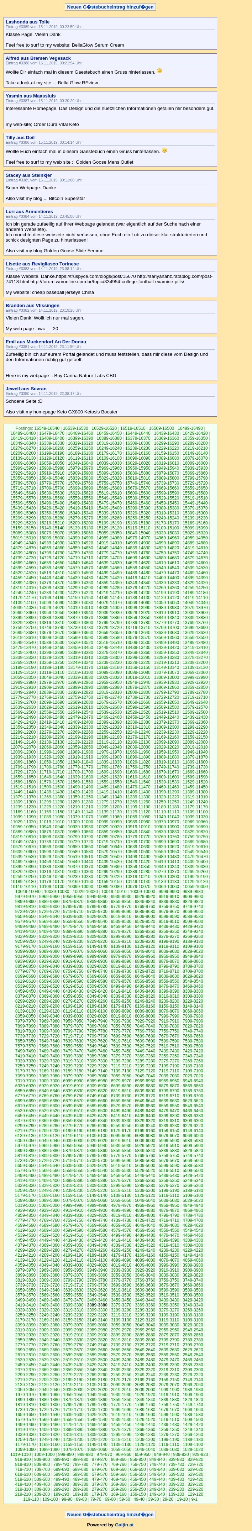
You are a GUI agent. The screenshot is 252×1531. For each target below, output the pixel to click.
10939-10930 (80, 826)
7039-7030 (169, 1075)
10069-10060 (166, 886)
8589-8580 (97, 981)
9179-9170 (25, 946)
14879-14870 (23, 547)
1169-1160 (49, 1444)
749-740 (157, 1464)
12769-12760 (51, 697)
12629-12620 (51, 707)
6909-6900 (97, 1085)
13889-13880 (51, 617)
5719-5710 (73, 1160)
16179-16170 (109, 453)
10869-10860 (80, 831)
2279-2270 (73, 1374)
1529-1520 (145, 1419)
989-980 (85, 1454)
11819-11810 (166, 762)
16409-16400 (51, 438)
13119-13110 (51, 672)
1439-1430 (169, 1424)
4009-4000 (145, 1265)
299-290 (61, 1489)
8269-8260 (97, 1001)
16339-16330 (51, 443)
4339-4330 (121, 1245)
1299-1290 (121, 1434)
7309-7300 (97, 1060)
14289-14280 (109, 587)
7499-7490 (25, 1051)
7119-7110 (169, 1070)
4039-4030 (73, 1265)
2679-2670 (73, 1349)
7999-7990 (169, 1016)
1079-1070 (73, 1449)
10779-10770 (138, 836)
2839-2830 (73, 1339)
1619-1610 (121, 1414)
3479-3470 (73, 1300)
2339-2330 (121, 1369)
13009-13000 (166, 677)
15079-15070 (51, 532)
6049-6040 (49, 1140)
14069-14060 (138, 602)
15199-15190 (109, 523)
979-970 (104, 1454)
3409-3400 (49, 1305)
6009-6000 (145, 1140)
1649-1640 (49, 1414)
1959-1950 (73, 1394)
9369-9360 (145, 931)
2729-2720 (145, 1344)
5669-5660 (193, 1160)
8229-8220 (193, 1001)
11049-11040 (166, 816)
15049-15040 (138, 532)
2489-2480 (145, 1359)
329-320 (195, 1484)
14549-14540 (166, 567)
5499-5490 (25, 1175)
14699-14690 (138, 557)
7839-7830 (169, 1026)
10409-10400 (195, 861)
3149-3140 (97, 1320)
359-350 (138, 1484)
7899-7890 (25, 1026)
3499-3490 (25, 1300)
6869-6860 (193, 1085)
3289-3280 (145, 1310)
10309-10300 (80, 871)
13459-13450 (80, 647)
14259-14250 (195, 587)
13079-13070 (166, 672)
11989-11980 (80, 752)
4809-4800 (145, 1215)
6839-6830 (73, 1090)
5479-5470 (73, 1175)
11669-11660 (195, 772)
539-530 (176, 1474)
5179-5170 (25, 1195)
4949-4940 (193, 1205)
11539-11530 (166, 782)
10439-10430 (109, 861)
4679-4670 (73, 1225)
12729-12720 (166, 697)
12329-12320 (109, 727)
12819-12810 (109, 692)
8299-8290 (25, 1001)
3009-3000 (49, 1329)
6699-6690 (25, 1100)
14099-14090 (51, 602)
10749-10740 (23, 841)
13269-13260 (23, 662)
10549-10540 (195, 851)
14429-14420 (109, 577)
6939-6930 (25, 1085)
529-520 (195, 1474)
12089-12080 (195, 742)
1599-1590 (169, 1414)
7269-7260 (193, 1060)
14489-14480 (138, 572)
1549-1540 (97, 1419)
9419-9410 (25, 931)
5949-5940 (97, 1145)
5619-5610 (121, 1165)
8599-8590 (73, 981)
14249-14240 (23, 592)
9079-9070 (73, 951)
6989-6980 (97, 1080)
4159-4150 (169, 1255)
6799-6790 (169, 1090)
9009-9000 (49, 956)
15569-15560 (51, 498)
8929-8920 (49, 961)
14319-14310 (23, 587)
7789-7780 (97, 1031)
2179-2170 (121, 1379)
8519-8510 (73, 986)
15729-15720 (195, 483)
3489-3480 (49, 1300)
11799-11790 (23, 767)
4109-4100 (97, 1260)
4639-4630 (169, 1225)
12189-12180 (109, 737)
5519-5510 (169, 1170)
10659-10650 (80, 846)
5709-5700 (97, 1160)
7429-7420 (193, 1051)
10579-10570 (109, 851)
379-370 (99, 1484)
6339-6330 (121, 1120)
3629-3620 (97, 1290)
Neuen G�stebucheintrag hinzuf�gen (110, 7)
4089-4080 (145, 1260)
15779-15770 (51, 483)
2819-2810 (121, 1339)
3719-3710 (73, 1285)
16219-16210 (195, 448)
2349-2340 (97, 1369)
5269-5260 (193, 1185)
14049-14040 (195, 602)
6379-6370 (25, 1120)
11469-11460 (166, 787)
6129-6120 (49, 1135)
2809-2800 (145, 1339)
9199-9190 (169, 941)
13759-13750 (23, 627)
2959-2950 (169, 1329)
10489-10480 (166, 856)
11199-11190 (138, 806)
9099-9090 (25, 951)
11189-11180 (166, 806)
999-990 (66, 1454)
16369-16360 (166, 438)
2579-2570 (121, 1354)
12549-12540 (80, 712)
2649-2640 (145, 1349)
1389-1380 (97, 1429)
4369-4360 (49, 1245)
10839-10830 (166, 831)
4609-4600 (49, 1230)
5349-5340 (193, 1180)
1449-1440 (145, 1424)
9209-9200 (145, 941)
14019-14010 (80, 607)
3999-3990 (169, 1265)
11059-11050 (138, 816)
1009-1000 (44, 1454)
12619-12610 (80, 707)
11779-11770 (80, 767)
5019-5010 (25, 1205)
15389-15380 (166, 508)
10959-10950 (23, 826)
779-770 (99, 1464)
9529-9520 (145, 921)
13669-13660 (80, 632)
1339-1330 (25, 1434)
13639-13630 (166, 632)
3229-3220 (97, 1315)
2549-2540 (193, 1354)
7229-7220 (97, 1065)
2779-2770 (25, 1344)
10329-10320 (23, 871)
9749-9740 (193, 906)
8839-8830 (73, 966)
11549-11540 (138, 782)
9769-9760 (145, 906)
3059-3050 (121, 1325)
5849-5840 (145, 1150)
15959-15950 (138, 468)
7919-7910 (169, 1021)
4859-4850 (25, 1215)
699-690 (61, 1469)
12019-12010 (195, 747)
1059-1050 (121, 1449)
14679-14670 (195, 557)
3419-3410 (25, 1305)
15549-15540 (109, 498)
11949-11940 (195, 752)
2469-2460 (193, 1359)
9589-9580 (193, 916)
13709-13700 (166, 627)
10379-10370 (80, 866)
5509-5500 (193, 1170)
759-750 (138, 1464)
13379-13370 (109, 652)
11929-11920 (51, 757)
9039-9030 (169, 951)
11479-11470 (138, 787)
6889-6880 (145, 1085)
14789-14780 (80, 552)
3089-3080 (49, 1325)
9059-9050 (121, 951)
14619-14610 (166, 562)
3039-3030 (169, 1325)
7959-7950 (73, 1021)
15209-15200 (80, 523)
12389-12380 (138, 722)
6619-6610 (25, 1105)
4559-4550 (169, 1230)
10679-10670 (23, 846)
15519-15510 (195, 498)
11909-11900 (109, 757)
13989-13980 (166, 607)
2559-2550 (169, 1354)
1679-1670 (169, 1409)
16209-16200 (23, 453)
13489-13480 (195, 642)
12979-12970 (51, 682)
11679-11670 (166, 772)
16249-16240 (109, 448)
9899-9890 (25, 901)
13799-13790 (109, 622)
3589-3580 (193, 1290)
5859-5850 (121, 1150)
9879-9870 (73, 901)
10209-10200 (166, 876)
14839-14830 (138, 547)
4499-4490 (121, 1235)
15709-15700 (51, 488)
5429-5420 (193, 1175)
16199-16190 (51, 453)
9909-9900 (193, 896)
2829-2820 (97, 1339)
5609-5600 (145, 1165)
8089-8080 (145, 1011)
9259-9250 (25, 941)
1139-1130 (121, 1444)
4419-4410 (121, 1240)
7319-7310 (73, 1060)
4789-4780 (193, 1215)
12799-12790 (166, 692)
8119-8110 (73, 1011)
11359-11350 (80, 796)
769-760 (119, 1464)
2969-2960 (145, 1329)
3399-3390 (73, 1305)
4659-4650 (121, 1225)
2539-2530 (25, 1359)
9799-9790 (73, 906)
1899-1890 (25, 1399)
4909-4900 (97, 1210)
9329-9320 (49, 936)
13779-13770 (166, 622)
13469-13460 (51, 647)
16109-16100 (109, 458)
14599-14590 (23, 567)
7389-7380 (97, 1056)
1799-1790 (73, 1404)
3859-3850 (121, 1275)
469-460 (119, 1479)
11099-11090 (23, 816)
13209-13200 (195, 662)
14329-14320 (195, 582)
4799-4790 (169, 1215)
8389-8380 (193, 991)
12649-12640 (195, 702)
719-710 (23, 1469)
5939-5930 (121, 1145)
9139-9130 (121, 946)
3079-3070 (73, 1325)
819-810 (23, 1464)
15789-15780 (23, 483)
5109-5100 (193, 1195)
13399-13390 (51, 652)
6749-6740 (97, 1095)
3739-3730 (25, 1285)
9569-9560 (49, 921)
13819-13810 (51, 622)
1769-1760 (145, 1404)
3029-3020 (193, 1325)
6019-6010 (121, 1140)
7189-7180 (193, 1065)
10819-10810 (23, 836)
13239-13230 (109, 662)
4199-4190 (73, 1255)
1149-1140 (97, 1444)
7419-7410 (25, 1056)
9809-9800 (49, 906)
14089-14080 (80, 602)
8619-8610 (25, 981)
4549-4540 (193, 1230)
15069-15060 (80, 532)
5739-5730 (25, 1160)
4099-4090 (121, 1260)
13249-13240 (80, 662)
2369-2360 (49, 1369)
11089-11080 (51, 816)
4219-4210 (25, 1255)
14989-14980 (109, 537)
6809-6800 (145, 1090)
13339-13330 (23, 657)
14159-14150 (80, 597)
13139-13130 (195, 667)
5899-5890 (25, 1150)
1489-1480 (49, 1424)
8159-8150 (169, 1006)
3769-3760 (145, 1280)
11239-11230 (23, 806)
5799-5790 (73, 1155)
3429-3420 (193, 1300)
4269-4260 (97, 1250)
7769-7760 (145, 1031)
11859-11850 (51, 762)
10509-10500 (109, 856)
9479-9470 (73, 926)
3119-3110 (169, 1320)
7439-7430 (169, 1051)
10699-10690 (166, 841)
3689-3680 (145, 1285)
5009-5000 (49, 1205)
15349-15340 (80, 513)
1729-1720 (49, 1409)
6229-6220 (193, 1125)
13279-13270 (195, 657)
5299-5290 (121, 1185)
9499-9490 (25, 926)
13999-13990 (138, 607)
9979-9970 (25, 896)
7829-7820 (193, 1026)
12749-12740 (109, 697)
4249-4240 (145, 1250)
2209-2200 (49, 1379)
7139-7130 (121, 1070)
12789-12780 (195, 692)
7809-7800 (49, 1031)
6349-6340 (97, 1120)
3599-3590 (169, 1290)
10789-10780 (109, 836)
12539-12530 (109, 712)
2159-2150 (169, 1379)
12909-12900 (51, 687)
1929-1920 (145, 1394)
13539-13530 (51, 642)
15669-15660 (166, 488)
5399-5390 (73, 1180)
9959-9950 (73, 896)
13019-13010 (138, 677)
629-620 (195, 1469)
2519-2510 (73, 1359)
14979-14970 (138, 537)
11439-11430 (51, 792)
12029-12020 (166, 747)
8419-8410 (121, 991)
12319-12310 (138, 727)
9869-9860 (97, 901)
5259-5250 (25, 1190)
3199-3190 (169, 1315)
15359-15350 (51, 513)
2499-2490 (121, 1359)
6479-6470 (169, 1110)
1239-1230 (73, 1439)
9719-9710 (73, 911)
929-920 (200, 1454)
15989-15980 (51, 468)
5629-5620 (97, 1165)
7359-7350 (169, 1056)
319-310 (23, 1489)
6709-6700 (193, 1095)
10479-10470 (195, 856)
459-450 (138, 1479)
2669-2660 (97, 1349)
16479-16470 (51, 433)
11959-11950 (166, 752)
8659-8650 (121, 976)
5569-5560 (49, 1170)
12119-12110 (109, 742)
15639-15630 (51, 493)
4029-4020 (97, 1265)
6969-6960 (145, 1080)
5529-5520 (145, 1170)
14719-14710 (80, 557)
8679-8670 (73, 976)
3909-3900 (193, 1270)
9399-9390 (73, 931)
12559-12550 (51, 712)
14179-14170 (23, 597)
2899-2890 (121, 1334)
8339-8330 (121, 996)
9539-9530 (121, 921)
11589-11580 (23, 782)
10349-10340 (166, 866)
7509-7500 (193, 1046)
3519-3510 (169, 1295)
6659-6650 (121, 1100)
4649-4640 (145, 1225)
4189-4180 (97, 1255)
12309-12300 (166, 727)
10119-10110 (23, 886)
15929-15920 (23, 473)
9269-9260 (193, 936)
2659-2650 (121, 1349)
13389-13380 (80, 652)
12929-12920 (195, 682)
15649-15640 (23, 493)
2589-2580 (97, 1354)
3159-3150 (73, 1320)
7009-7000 (49, 1080)
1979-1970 (25, 1394)
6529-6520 (49, 1110)
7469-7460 (97, 1051)
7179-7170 (25, 1070)
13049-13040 (51, 677)
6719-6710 (169, 1095)
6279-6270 (73, 1125)
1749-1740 (193, 1404)
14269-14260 (166, 587)
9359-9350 (169, 931)
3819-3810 (25, 1280)
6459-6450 (25, 1115)
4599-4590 (73, 1230)
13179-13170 (80, 667)
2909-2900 (97, 1334)
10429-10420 (138, 861)
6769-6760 (49, 1095)
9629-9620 (97, 916)
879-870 (99, 1459)
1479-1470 (73, 1424)
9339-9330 (25, 936)
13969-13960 (23, 612)
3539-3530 (121, 1295)
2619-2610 (25, 1354)
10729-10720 (80, 841)
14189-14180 (195, 592)
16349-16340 (23, 443)
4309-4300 (193, 1245)
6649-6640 (145, 1100)
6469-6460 (193, 1110)
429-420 (195, 1479)
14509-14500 (80, 572)
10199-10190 (195, 876)
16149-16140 (195, 453)
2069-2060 (193, 1384)
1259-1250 (25, 1439)
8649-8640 (145, 976)
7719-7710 (73, 1036)
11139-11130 (109, 811)
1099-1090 (25, 1449)
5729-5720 (49, 1160)
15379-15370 (195, 508)
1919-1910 (169, 1394)
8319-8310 (169, 996)
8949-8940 (193, 956)
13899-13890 (23, 617)
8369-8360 (49, 996)
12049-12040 (109, 747)
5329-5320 (49, 1185)
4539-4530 (25, 1235)
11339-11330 (138, 796)
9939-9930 (121, 896)
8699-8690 (25, 976)
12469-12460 (109, 717)
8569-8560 (145, 981)
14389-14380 (23, 582)
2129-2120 (49, 1384)
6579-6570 (121, 1105)
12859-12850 (195, 687)
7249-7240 (49, 1065)
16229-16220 (166, 448)
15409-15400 (109, 508)
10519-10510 (80, 856)
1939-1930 (121, 1394)
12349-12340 (51, 727)
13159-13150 (138, 667)
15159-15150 (23, 528)
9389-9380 (97, 931)
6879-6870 (169, 1085)
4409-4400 (145, 1240)
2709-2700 (193, 1344)
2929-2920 (49, 1334)
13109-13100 (80, 672)
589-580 (80, 1474)
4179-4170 (121, 1255)
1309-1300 (97, 1434)
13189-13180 (51, 667)
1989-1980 (193, 1389)
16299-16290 (166, 443)
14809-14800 (23, 552)
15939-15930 (195, 468)
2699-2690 (25, 1349)
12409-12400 (80, 722)
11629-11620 (109, 777)
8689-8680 (49, 976)
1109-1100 (193, 1444)
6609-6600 (49, 1105)
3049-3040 (145, 1325)
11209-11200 (109, 806)
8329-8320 (145, 996)
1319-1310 (73, 1434)
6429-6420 (97, 1115)
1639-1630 (73, 1414)
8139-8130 (25, 1011)
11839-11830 (109, 762)
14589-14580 (51, 567)
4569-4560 (145, 1230)
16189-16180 (80, 453)
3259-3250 (25, 1315)
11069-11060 (109, 816)
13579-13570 (138, 637)
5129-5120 (145, 1195)
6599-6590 (73, 1105)
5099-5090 (25, 1200)
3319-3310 (73, 1310)
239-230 (176, 1489)
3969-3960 (49, 1270)
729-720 (195, 1464)
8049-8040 (49, 1016)
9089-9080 (49, 951)
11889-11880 (166, 757)
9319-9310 (73, 936)
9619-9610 (121, 916)
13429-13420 (166, 647)
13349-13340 (195, 652)
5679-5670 (169, 1160)
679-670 (99, 1469)
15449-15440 (195, 503)
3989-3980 (193, 1265)
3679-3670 (169, 1285)
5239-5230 (73, 1190)
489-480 (80, 1479)
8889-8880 (145, 961)
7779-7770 (121, 1031)
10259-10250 (23, 876)
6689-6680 (49, 1100)
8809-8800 (145, 966)
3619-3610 (121, 1290)
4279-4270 (73, 1250)
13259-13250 (51, 662)
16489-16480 (23, 433)
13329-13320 (51, 657)
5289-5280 (145, 1185)
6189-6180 (97, 1130)
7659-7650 (25, 1041)
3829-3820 (193, 1275)
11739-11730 (195, 767)
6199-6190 (73, 1130)
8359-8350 (73, 996)
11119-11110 (166, 811)
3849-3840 (145, 1275)
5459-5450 (121, 1175)
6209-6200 (49, 1130)
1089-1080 (49, 1449)
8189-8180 (97, 1006)
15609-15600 (138, 493)
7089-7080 (49, 1075)
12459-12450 (138, 717)
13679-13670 (51, 632)
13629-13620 (195, 632)
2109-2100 (97, 1384)
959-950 (143, 1454)
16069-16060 (23, 463)
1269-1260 (193, 1434)
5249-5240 (49, 1190)
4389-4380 (193, 1240)
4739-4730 (121, 1220)
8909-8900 (97, 961)
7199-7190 (169, 1065)
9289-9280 (145, 936)
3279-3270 (169, 1310)
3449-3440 (145, 1300)
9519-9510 (169, 921)
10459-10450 (51, 861)
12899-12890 (80, 687)
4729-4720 (145, 1220)
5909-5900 (193, 1145)
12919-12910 (23, 687)
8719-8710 (169, 971)
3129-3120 (145, 1320)
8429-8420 (97, 991)
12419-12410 (51, 722)
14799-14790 (51, 552)
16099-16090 (138, 458)
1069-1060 (97, 1449)
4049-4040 (49, 1265)
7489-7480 (49, 1051)
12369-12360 (195, 722)
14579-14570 (80, 567)
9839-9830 (169, 901)
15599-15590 (166, 493)
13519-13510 (109, 642)
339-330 (176, 1484)
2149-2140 (193, 1379)
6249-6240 (145, 1125)
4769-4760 (49, 1220)
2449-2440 (49, 1364)
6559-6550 (169, 1105)
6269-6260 (97, 1125)
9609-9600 (145, 916)
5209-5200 (145, 1190)
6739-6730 (121, 1095)
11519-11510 (23, 787)
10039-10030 (56, 891)
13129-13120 (23, 672)
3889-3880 (49, 1275)
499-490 (61, 1479)
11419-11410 (109, 792)
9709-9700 (97, 911)
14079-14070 (109, 602)
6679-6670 (73, 1100)
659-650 (138, 1469)
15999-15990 (23, 468)
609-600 (42, 1474)
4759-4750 (73, 1220)
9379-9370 (121, 931)
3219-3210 (121, 1315)
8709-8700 (193, 971)
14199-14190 (166, 592)
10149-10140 (138, 881)
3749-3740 (193, 1280)
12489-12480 (51, 717)
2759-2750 (73, 1344)
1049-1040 (145, 1449)
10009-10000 (142, 891)
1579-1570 (25, 1419)
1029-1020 (193, 1449)
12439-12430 (195, 717)
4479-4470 (169, 1235)
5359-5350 (169, 1180)
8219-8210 (25, 1006)
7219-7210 (121, 1065)
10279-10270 (166, 871)
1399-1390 (73, 1429)
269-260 (119, 1489)
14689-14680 (166, 557)
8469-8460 (193, 986)
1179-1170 (25, 1444)
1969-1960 (49, 1394)
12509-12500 (195, 712)
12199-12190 (80, 737)
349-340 (157, 1484)
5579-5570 (25, 1170)
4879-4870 (169, 1210)
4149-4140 (193, 1255)
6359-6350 (73, 1120)
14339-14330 (166, 582)
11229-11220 (51, 806)
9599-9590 (169, 916)
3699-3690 (121, 1285)
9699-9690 (121, 911)
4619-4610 (25, 1230)
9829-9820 (193, 901)
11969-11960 (138, 752)
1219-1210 (121, 1439)
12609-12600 (109, 707)
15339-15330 (109, 513)
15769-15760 (80, 483)
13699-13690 (195, 627)
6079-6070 (169, 1135)
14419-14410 (138, 577)
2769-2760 (49, 1344)
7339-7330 (25, 1060)
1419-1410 (25, 1429)
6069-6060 (193, 1135)
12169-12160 (166, 737)
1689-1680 (145, 1409)
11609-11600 (166, 777)
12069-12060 (51, 747)
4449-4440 (49, 1240)
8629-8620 (193, 976)
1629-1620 (97, 1414)
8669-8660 (97, 976)
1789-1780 (97, 1404)
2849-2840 (49, 1339)
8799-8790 (169, 966)
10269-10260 (195, 871)
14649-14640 (80, 562)
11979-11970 (109, 752)
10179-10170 (51, 881)
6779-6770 (25, 1095)
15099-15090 (195, 528)
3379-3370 (121, 1305)
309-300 (42, 1489)
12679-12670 (109, 702)
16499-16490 (190, 428)
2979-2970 (121, 1329)
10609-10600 (23, 851)
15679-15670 (138, 488)
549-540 (157, 1474)
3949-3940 (97, 1270)
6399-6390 (169, 1115)
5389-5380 (97, 1180)
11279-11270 (109, 801)
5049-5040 (145, 1200)
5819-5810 (25, 1155)
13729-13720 (109, 627)
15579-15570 (23, 498)
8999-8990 (73, 956)
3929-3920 (145, 1270)
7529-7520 (145, 1046)
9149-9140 (97, 946)
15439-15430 (23, 508)
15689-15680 (109, 488)
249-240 (157, 1489)
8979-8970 (121, 956)
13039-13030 (80, 677)
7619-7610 (121, 1041)
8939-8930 (25, 961)
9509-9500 (193, 921)
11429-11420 (80, 792)
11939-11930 (23, 757)
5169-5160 (49, 1195)
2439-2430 (73, 1364)
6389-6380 (193, 1115)
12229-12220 (195, 732)
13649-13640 (138, 632)
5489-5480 (49, 1175)
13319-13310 (80, 657)
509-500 (42, 1479)
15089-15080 (23, 532)
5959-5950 (73, 1145)
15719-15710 (23, 488)
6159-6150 (169, 1130)
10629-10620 (166, 846)
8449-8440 (49, 991)
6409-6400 (145, 1115)
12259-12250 (109, 732)
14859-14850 (80, 547)
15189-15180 (138, 523)
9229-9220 (97, 941)
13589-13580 (109, 637)
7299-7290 (121, 1060)
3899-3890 (25, 1275)
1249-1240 (49, 1439)
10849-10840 (138, 831)
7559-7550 (73, 1046)
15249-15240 (166, 518)
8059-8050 (25, 1016)
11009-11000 (80, 821)
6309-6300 (193, 1120)
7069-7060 (97, 1075)
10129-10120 (195, 881)
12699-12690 (51, 702)
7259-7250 (25, 1065)
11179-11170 (195, 806)
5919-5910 (169, 1145)
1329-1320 (49, 1434)
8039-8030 (73, 1016)
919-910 (23, 1459)
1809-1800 (49, 1404)
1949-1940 (97, 1394)
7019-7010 (25, 1080)
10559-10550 (166, 851)
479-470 (99, 1479)
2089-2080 (145, 1384)
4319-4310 (169, 1245)
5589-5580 (193, 1165)
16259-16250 (80, 448)
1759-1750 (169, 1404)
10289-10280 (138, 871)
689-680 (80, 1469)
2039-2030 (73, 1389)
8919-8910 (73, 961)
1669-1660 (193, 1409)
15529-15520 (166, 498)
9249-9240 (49, 941)
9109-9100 (193, 946)
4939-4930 (25, 1210)
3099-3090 (25, 1325)
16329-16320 (80, 443)
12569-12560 (23, 712)
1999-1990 (169, 1389)
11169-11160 (23, 811)
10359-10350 (138, 866)
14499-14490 (109, 572)
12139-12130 (51, 742)
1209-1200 (145, 1439)
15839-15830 (80, 478)
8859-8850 (25, 966)
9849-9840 (145, 901)
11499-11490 (80, 787)
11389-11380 (195, 792)
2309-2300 (193, 1369)
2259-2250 (121, 1374)
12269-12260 (80, 732)
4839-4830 (73, 1215)
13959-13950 (51, 612)
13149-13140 (166, 667)
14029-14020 (51, 607)
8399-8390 (169, 991)
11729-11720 (23, 772)
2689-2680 (49, 1349)
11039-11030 (195, 816)
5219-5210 (121, 1190)
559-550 (138, 1474)
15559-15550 (80, 498)
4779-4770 (25, 1220)
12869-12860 (166, 687)
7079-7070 (73, 1075)
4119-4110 (73, 1260)
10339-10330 (195, 866)
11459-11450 (195, 787)
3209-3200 (145, 1315)
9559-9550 (73, 921)
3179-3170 (25, 1320)
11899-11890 (138, 757)
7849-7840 (145, 1026)
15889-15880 (138, 473)
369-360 (119, 1484)
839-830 (176, 1459)
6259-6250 (121, 1125)
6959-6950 (169, 1080)
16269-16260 (51, 448)
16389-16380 (109, 438)
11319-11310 (195, 796)
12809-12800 (138, 692)
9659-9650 (25, 916)
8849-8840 (49, 966)
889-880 (80, 1459)
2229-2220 (193, 1374)
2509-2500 (97, 1359)
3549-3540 (97, 1295)
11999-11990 (51, 752)
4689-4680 (49, 1225)
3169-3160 (49, 1320)
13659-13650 (109, 632)
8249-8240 (145, 1001)
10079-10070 (138, 886)
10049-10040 (28, 891)
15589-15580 (195, 493)
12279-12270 (51, 732)
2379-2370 (25, 1369)
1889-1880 (49, 1399)
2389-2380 (193, 1364)
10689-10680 (195, 841)
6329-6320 (145, 1120)
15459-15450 (166, 503)
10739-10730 (51, 841)
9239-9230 (73, 941)
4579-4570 (121, 1230)
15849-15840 (51, 478)
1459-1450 (121, 1424)
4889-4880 (145, 1210)
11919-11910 (80, 757)
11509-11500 (51, 787)
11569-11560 (80, 782)
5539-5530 (121, 1170)
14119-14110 (195, 597)
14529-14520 (23, 572)
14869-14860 (51, 547)
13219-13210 (166, 662)
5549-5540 (97, 1170)
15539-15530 (138, 498)
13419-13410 (195, 647)
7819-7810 (25, 1031)
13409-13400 (23, 652)
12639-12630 (23, 707)
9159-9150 (73, 946)
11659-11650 (23, 777)
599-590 (61, 1474)
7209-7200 (145, 1065)
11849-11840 (80, 762)
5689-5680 (145, 1160)
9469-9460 (97, 926)
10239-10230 (80, 876)
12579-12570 (195, 707)
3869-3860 (97, 1275)
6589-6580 (97, 1105)
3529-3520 (145, 1295)
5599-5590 (169, 1165)
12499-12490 (23, 717)
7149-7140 (97, 1070)
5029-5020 (193, 1200)
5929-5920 (145, 1145)
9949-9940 (97, 896)
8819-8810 (121, 966)
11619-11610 (138, 777)
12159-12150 (195, 737)
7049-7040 (145, 1075)
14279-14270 (138, 587)
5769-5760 (145, 1155)
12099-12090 (166, 742)
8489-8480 (145, 986)
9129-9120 (145, 946)
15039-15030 (166, 532)
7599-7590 (169, 1041)
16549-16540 (46, 428)
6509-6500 (97, 1110)
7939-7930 (121, 1021)
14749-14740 (195, 552)
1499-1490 (25, 1424)
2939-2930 (25, 1334)
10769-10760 (166, 836)
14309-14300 (51, 587)
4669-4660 (97, 1225)
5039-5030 (169, 1200)
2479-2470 (169, 1359)
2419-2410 (121, 1364)
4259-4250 (121, 1250)
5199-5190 (169, 1190)
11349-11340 (109, 796)
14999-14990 (80, 537)
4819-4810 (121, 1215)
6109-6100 (97, 1135)
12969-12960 (80, 682)
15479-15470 (109, 503)
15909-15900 (80, 473)
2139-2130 (25, 1384)
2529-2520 (49, 1359)
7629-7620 (97, 1041)
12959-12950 (109, 682)
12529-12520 (138, 712)
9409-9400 (49, 931)
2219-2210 (25, 1379)
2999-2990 (73, 1329)
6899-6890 (121, 1085)
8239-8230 (169, 1001)
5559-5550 (73, 1170)
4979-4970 (121, 1205)
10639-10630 (138, 846)
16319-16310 (109, 443)
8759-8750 (73, 971)
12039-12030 (138, 747)
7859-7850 (121, 1026)
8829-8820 (97, 966)
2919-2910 (73, 1334)
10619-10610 (195, 846)
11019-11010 (51, 821)
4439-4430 (73, 1240)
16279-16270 (23, 448)
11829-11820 (138, 762)
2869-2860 (193, 1334)
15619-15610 (109, 493)
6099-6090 (121, 1135)
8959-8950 (169, 956)
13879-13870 (80, 617)
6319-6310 (169, 1120)
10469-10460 (23, 861)
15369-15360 (23, 513)
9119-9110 (169, 946)
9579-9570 (25, 921)
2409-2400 (145, 1364)
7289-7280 (145, 1060)
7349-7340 (193, 1056)
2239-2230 (169, 1374)
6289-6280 (49, 1125)
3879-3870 (73, 1275)
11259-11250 (166, 801)
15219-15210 (51, 523)
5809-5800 (49, 1155)
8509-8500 (97, 986)
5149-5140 (97, 1195)
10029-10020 (85, 891)
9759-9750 (169, 906)
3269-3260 (193, 1310)
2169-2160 (145, 1379)
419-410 (23, 1484)
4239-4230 (169, 1250)
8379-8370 (25, 996)
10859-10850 (109, 831)
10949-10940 (51, 826)
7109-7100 (193, 1070)
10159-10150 (109, 881)
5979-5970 (25, 1145)
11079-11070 (80, 816)
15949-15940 (166, 468)
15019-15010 (23, 537)
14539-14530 (195, 567)
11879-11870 (195, 757)
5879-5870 (73, 1150)
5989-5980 (193, 1140)
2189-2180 (97, 1379)
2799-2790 (169, 1339)
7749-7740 (193, 1031)
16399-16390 (80, 438)
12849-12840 (23, 692)
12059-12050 (80, 747)
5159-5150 (73, 1195)
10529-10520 (51, 856)
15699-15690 (80, 488)
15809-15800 (166, 478)
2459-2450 (25, 1364)
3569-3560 (49, 1295)
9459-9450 (121, 926)
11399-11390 (166, 792)
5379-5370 (121, 1180)
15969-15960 (109, 468)
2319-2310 (169, 1369)
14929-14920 (80, 542)
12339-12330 (80, 727)
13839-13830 (195, 617)
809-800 (42, 1464)
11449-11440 (23, 792)
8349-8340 (97, 996)
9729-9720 (49, 911)
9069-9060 (97, 951)
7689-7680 (145, 1036)
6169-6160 (145, 1130)
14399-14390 (195, 577)
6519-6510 (73, 1110)
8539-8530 (25, 986)
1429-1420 (193, 1424)
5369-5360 (145, 1180)
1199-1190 (169, 1439)
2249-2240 (145, 1374)
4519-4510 (73, 1235)
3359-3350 (169, 1305)
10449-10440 (80, 861)
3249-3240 (49, 1315)
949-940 (162, 1454)
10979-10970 (166, 821)
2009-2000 (145, 1389)
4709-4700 (193, 1220)
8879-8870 (169, 961)
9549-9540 (97, 921)
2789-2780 (193, 1339)
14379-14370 (51, 582)
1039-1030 (169, 1449)
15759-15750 (109, 483)
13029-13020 (109, 677)
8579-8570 (121, 981)
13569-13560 (166, 637)
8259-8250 (121, 1001)
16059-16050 (51, 463)
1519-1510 (169, 1419)
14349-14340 (138, 582)
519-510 (23, 1479)
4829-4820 (97, 1215)
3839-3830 (169, 1275)
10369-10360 (109, 866)
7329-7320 (49, 1060)
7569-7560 (49, 1046)
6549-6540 (193, 1105)
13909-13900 (195, 612)
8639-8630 (169, 976)
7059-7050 (121, 1075)
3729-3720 (49, 1285)
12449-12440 (166, 717)
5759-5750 (169, 1155)
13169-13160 (109, 667)
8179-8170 (121, 1006)
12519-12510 (166, 712)
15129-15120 (109, 528)
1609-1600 (145, 1414)
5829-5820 (193, 1150)
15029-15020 (195, 532)
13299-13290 (138, 657)
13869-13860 (109, 617)
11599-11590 (195, 777)
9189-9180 (193, 941)
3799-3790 (73, 1280)
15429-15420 (51, 508)
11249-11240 (195, 801)
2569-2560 (145, 1354)
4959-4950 (169, 1205)
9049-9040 (145, 951)
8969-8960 (145, 956)
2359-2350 (73, 1369)
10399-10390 (23, 866)
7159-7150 (73, 1070)
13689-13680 (23, 632)
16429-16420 (195, 433)
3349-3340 (193, 1305)
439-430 (176, 1479)
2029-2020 (97, 1389)
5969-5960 (49, 1145)
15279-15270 (80, 518)
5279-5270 (169, 1185)
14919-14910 (109, 542)
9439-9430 (169, 926)
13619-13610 (23, 637)
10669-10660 (51, 846)
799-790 (61, 1464)
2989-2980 (97, 1329)
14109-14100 (23, 602)
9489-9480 (49, 926)
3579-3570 (25, 1295)
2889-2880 (145, 1334)
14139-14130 (138, 597)
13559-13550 (195, 637)
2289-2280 (49, 1374)
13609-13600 (51, 637)
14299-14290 (80, 587)
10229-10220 (109, 876)
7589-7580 (193, 1041)
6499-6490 (121, 1110)
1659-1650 (25, 1414)
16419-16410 (23, 438)
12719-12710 (195, 697)
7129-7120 (145, 1070)
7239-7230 (73, 1065)
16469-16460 (80, 433)
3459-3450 (121, 1300)
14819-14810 (195, 547)
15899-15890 (109, 473)
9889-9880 (49, 901)
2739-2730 (121, 1344)
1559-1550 (73, 1419)
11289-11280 (80, 801)
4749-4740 (97, 1220)
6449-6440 (49, 1115)
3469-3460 (97, 1300)
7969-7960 (49, 1021)
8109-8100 (97, 1011)
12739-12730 (138, 697)
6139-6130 (25, 1135)
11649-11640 (51, 777)
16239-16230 (138, 448)
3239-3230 (73, 1315)
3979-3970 (25, 1270)
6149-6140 (193, 1130)
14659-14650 (51, 562)
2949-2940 (193, 1329)
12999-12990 (195, 677)
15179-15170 (166, 523)
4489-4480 (145, 1235)
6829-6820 (97, 1090)
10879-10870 (51, 831)
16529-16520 (104, 428)
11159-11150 (51, 811)
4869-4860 (193, 1210)
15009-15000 (51, 537)
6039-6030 (73, 1140)
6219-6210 (25, 1130)
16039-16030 (109, 463)
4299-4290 (25, 1250)
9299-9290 (121, 936)
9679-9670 (169, 911)
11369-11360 (51, 796)
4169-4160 (145, 1255)
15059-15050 (109, 532)
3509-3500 (193, 1295)
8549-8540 (193, 981)
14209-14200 (138, 592)
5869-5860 (97, 1150)
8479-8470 (169, 986)
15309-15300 (195, 513)
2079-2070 (169, 1384)
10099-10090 (80, 886)
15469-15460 (138, 503)
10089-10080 (109, 886)
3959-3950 (73, 1270)
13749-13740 (51, 627)
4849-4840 (49, 1215)
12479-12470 (80, 717)
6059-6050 (25, 1140)
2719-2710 (169, 1344)
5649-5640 (49, 1165)
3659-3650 (25, 1290)
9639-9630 (73, 916)
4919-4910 (73, 1210)
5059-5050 (121, 1200)
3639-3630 (73, 1290)
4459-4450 (25, 1240)
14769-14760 (138, 552)
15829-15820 (109, 478)
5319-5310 (73, 1185)
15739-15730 (166, 483)
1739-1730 (25, 1409)
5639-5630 (73, 1165)
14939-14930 (51, 542)
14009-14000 (109, 607)
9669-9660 (193, 911)
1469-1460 (97, 1424)
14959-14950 (195, 537)
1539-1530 (121, 1419)
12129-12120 (80, 742)
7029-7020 (193, 1075)
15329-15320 (138, 513)
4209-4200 (49, 1255)
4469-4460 (193, 1235)
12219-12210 (23, 737)
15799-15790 (195, 478)
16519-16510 (133, 428)
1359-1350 (169, 1429)
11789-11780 (51, 767)
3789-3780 (97, 1280)
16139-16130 (23, 458)
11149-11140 (80, 811)
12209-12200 (51, 737)
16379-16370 (138, 438)
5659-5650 (25, 1165)
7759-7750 (169, 1031)
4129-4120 (49, 1260)
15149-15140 (51, 528)
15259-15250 (138, 518)
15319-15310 (166, 513)
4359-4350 (73, 1245)
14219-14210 (109, 592)
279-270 (99, 1489)
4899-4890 (121, 1210)
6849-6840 (49, 1090)
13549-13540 (23, 642)
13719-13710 (138, 627)
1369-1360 (145, 1429)
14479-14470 (166, 572)
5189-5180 (193, 1190)
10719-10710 (109, 841)
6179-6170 (121, 1130)
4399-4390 (169, 1240)
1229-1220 (97, 1439)
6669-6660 (97, 1100)
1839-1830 (169, 1399)
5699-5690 (121, 1160)
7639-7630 (73, 1041)
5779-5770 (121, 1155)
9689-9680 (145, 911)
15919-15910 (51, 473)
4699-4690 (25, 1225)
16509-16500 (161, 428)
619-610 (23, 1474)
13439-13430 (138, 647)
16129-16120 (51, 458)
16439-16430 (166, 433)
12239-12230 (166, 732)
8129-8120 (49, 1011)
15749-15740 (138, 483)
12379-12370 (166, 722)
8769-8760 (49, 971)
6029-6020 (97, 1140)
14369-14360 (80, 582)
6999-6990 (73, 1080)
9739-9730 (25, 911)
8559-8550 (169, 981)
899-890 (61, 1459)
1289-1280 (145, 1434)
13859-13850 (138, 617)
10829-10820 (195, 831)
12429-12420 (23, 722)
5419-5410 (25, 1180)
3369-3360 (145, 1305)
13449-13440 (109, 647)
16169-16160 (138, 453)
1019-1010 (20, 1454)
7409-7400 (49, 1056)
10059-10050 (195, 886)
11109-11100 (195, 811)
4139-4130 (25, 1260)
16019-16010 (166, 463)
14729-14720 (51, 557)
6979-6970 (121, 1080)
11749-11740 (166, 767)
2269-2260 (97, 1374)
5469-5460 (97, 1175)
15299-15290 (23, 518)
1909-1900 (193, 1394)
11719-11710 (51, 772)
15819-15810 (138, 478)
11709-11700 (80, 772)
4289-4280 (49, 1250)
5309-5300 (97, 1185)
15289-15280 (51, 518)
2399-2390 (169, 1364)
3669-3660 (193, 1285)
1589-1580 (193, 1414)
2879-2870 (169, 1334)
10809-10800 (51, 836)
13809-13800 (80, 622)
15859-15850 (23, 478)
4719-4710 (169, 1220)
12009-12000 (23, 752)
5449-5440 (145, 1175)
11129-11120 (138, 811)
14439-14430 (80, 577)
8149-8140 (193, 1006)
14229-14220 (80, 592)
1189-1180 (193, 1439)
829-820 (195, 1459)
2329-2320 (145, 1369)
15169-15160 (195, 523)
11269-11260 (138, 801)
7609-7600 (145, 1041)
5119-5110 (169, 1195)
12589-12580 (166, 707)
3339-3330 (25, 1310)
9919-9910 (169, 896)
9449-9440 (145, 926)
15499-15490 (51, 503)
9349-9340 (193, 931)
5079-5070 (73, 1200)
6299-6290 (25, 1125)
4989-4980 (97, 1205)
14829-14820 (166, 547)
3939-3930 (121, 1270)
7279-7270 (169, 1060)
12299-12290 (195, 727)
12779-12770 (23, 697)
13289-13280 (166, 657)
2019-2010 (121, 1389)
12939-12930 (166, 682)
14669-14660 (23, 562)
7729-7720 (49, 1036)
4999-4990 (73, 1205)
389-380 (80, 1484)
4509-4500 (97, 1235)
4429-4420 (97, 1240)
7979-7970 (25, 1021)
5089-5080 (49, 1200)
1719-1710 (73, 1409)
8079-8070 (169, 1011)
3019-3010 (25, 1329)
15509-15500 (23, 503)
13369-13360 (138, 652)
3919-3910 (169, 1270)
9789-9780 (97, 906)
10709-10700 (138, 841)
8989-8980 (97, 956)
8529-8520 (49, 986)
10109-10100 (51, 886)
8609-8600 (49, 981)
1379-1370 (121, 1429)
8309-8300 (193, 996)
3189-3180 (193, 1315)
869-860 (119, 1459)
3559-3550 (73, 1295)
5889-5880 (49, 1150)
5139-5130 (121, 1195)
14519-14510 (51, 572)
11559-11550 (109, 782)
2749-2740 (97, 1344)
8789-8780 (193, 966)
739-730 (176, 1464)
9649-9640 (49, 916)
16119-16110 (80, 458)
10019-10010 (114, 891)
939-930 (181, 1454)
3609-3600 (145, 1290)
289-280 (80, 1489)
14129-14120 (166, 597)
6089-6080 (145, 1135)
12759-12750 (80, 697)
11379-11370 (23, 796)
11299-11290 (51, 801)
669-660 (119, 1469)
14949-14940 (23, 542)
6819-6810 (121, 1090)
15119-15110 (138, 528)
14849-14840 (109, 547)
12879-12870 (138, 687)
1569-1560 (49, 1419)
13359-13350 (166, 652)
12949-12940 (138, 682)
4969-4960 (145, 1205)
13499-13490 (166, 642)
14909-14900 (138, 542)
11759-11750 (138, 767)
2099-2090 (121, 1384)
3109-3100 (193, 1320)
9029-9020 (193, 951)
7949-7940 (97, 1021)
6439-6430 (73, 1115)
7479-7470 (73, 1051)
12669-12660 (138, 702)
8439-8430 (73, 991)
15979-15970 (80, 468)
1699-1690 (121, 1409)
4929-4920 (49, 1210)
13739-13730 (80, 627)
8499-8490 (121, 986)
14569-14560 (109, 567)
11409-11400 (138, 792)
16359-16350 (195, 438)
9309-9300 (97, 936)
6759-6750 (73, 1095)
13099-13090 (109, 672)
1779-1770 (121, 1404)
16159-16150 (166, 453)
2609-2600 (49, 1354)
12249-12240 (138, 732)
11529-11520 (195, 782)
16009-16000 (195, 463)
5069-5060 (97, 1200)
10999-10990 (109, 821)
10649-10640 (109, 846)
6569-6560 (145, 1105)
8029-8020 (97, 1016)
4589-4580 (97, 1230)
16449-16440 (138, 433)
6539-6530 (25, 1110)
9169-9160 (49, 946)
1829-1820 (193, 1399)
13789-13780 (138, 622)
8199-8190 (73, 1006)
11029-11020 (23, 821)
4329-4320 (145, 1245)
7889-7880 (49, 1026)
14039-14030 (23, 607)
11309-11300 (23, 801)
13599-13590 (80, 637)
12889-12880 (109, 687)
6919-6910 (73, 1085)
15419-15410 (80, 508)
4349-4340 (97, 1245)
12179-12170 (138, 737)
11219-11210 (80, 806)
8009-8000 (145, 1016)
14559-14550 (138, 567)
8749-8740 (97, 971)
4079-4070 (169, 1260)
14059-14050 (166, 602)
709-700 (42, 1469)
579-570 (99, 1474)
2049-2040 (49, 1389)
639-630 (176, 1469)
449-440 (157, 1479)
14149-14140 (109, 597)
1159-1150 (73, 1444)
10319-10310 (51, 871)
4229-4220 (193, 1250)
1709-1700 (97, 1409)
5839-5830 (169, 1150)
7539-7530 (121, 1046)
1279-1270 (169, 1434)
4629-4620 (193, 1225)
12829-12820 (80, 692)
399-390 (61, 1484)
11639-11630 (80, 777)
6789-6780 (193, 1090)
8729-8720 (145, 971)
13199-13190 (23, 667)
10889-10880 (23, 831)
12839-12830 (51, 692)
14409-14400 (166, 577)
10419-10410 (166, 861)
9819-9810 (25, 906)
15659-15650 (195, 488)
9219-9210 (121, 941)
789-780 (80, 1464)
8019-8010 (121, 1016)
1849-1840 (145, 1399)
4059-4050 (25, 1265)
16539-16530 (75, 428)
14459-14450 (23, 577)
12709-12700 (23, 702)
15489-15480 (80, 503)
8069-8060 (193, 1011)
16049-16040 (80, 463)
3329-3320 (49, 1310)
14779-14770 (109, 552)
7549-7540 (97, 1046)
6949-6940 (193, 1080)
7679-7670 (169, 1036)
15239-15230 (195, 518)
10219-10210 (138, 876)
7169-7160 (49, 1070)
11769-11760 (109, 767)
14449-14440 (51, 577)
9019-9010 (25, 956)
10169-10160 (80, 881)
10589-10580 (80, 851)
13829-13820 (23, 622)
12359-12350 (23, 727)
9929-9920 (145, 896)
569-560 (119, 1474)
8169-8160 (145, 1006)
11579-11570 (51, 782)
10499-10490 (138, 856)
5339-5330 (25, 1185)
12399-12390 (109, 722)
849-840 (157, 1459)
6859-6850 (25, 1090)
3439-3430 (169, 1300)
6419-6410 (121, 1115)
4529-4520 (49, 1235)
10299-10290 (109, 871)
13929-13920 (138, 612)
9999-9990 (169, 891)
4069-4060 (193, 1260)
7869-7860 (97, 1026)
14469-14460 (195, 572)
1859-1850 (121, 1399)
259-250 (138, 1489)
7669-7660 (193, 1036)
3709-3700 (97, 1285)
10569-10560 (138, 851)
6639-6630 (169, 1100)
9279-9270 (169, 936)
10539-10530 (23, 856)
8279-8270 (73, 1001)
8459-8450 (25, 991)
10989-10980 (138, 821)
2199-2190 (73, 1379)
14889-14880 (195, 542)
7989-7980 (193, 1016)
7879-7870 (73, 1026)
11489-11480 (109, 787)
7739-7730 (25, 1036)
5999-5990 (169, 1140)
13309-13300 (109, 657)
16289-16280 (195, 443)
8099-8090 (121, 1011)
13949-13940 (80, 612)
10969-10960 (195, 821)
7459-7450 (121, 1051)
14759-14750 (166, 552)
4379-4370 (25, 1245)
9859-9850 (121, 901)
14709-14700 (109, 557)
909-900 (42, 1459)
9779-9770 (121, 906)
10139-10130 (166, 881)
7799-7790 (73, 1031)
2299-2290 (25, 1374)
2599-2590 (73, 1354)
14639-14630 (109, 562)
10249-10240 (51, 876)
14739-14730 (23, 557)
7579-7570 (25, 1046)
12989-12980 (23, 682)
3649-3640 (49, 1290)
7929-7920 (145, 1021)
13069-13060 (195, 672)
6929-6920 (49, 1085)
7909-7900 (193, 1021)
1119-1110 (169, 1444)
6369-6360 (49, 1120)
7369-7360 (145, 1056)
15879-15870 (166, 473)
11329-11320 (166, 796)
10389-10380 (51, 866)
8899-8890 (121, 961)
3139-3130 (121, 1320)
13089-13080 (138, 672)
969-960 (123, 1454)
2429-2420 (97, 1364)
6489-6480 (145, 1110)
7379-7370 (121, 1056)
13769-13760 (195, 622)
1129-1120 (145, 1444)
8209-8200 (49, 1006)
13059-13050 (23, 677)
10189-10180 (23, 881)
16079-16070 (195, 458)
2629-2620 (193, 1349)
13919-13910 (166, 612)
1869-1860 (97, 1399)
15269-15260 (109, 518)
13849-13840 (166, 617)
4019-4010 (121, 1265)
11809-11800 (195, 762)
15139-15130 (80, 528)
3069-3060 (97, 1325)
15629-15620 (80, 493)
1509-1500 (193, 1419)
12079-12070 (23, 747)
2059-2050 (25, 1389)
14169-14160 (51, 597)
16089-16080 (166, 458)
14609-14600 (195, 562)
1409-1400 (49, 1429)
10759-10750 (195, 836)
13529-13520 (80, 642)
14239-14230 (51, 592)
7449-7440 (145, 1051)
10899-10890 (195, 826)
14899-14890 (166, 542)
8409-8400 (145, 991)
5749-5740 (193, 1155)
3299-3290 (121, 1310)
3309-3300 (97, 1310)
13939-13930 (109, 612)
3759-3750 (169, 1280)
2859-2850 (25, 1339)
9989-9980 (193, 891)
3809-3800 (49, 1280)
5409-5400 (49, 1180)
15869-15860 (195, 473)
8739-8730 (121, 971)
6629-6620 (193, 1100)
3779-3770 (121, 1280)
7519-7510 (169, 1046)
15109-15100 (166, 528)
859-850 (138, 1459)
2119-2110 (73, 1384)
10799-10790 (80, 836)
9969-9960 (49, 896)
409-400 (42, 1484)
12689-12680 (80, 702)
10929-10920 (109, 826)
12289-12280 (23, 732)
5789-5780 (97, 1155)
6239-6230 (169, 1125)
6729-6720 (145, 1095)
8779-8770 (25, 971)
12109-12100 (138, 742)
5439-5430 (169, 1175)
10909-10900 (166, 826)
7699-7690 (121, 1036)
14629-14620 (138, 562)
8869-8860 (193, 961)
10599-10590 (51, 851)
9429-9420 (193, 926)
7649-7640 (49, 1041)
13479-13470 (23, 647)
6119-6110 (73, 1135)
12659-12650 (166, 702)
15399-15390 (138, 508)
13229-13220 (138, 662)
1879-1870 (73, 1399)
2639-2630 (169, 1349)
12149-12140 (23, 742)
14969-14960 (166, 537)
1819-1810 (25, 1404)
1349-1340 (193, 1429)
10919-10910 (138, 826)
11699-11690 (109, 772)
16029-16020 (138, 463)
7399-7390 (73, 1056)
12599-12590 (138, 707)
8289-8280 (49, 1001)
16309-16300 (138, 443)
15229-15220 (23, 523)
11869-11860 (23, 762)
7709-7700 (97, 1036)
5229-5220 (97, 1190)
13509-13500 (138, 642)
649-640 (157, 1469)
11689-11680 (138, 772)
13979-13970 (195, 607)
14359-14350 (109, 582)
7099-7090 (25, 1075)
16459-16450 (109, 433)
